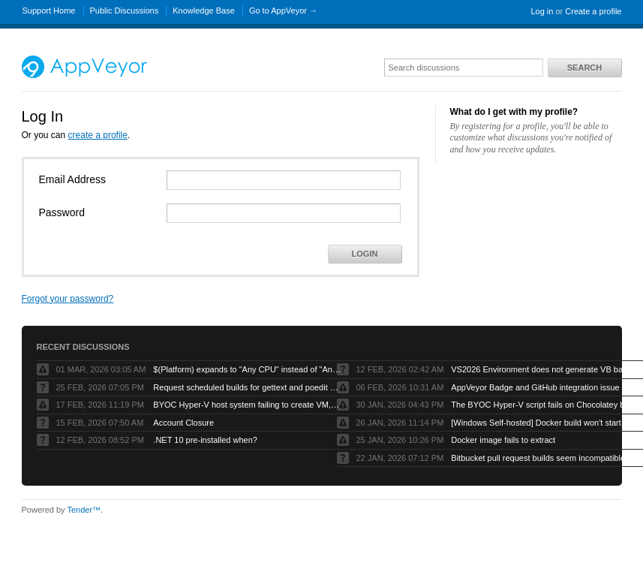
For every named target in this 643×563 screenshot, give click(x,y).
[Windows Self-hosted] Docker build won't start (535, 422)
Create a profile (593, 11)
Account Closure (183, 422)
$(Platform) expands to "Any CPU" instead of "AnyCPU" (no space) (247, 369)
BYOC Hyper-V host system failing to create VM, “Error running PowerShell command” (247, 404)
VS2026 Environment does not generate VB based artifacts (544, 369)
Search (584, 67)
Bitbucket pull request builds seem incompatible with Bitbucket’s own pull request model (544, 457)
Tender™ (84, 509)
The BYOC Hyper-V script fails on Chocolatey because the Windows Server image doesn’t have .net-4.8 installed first (544, 404)
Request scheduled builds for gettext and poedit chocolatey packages (247, 387)
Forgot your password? (68, 299)
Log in (541, 11)
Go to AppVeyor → (283, 10)
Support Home (49, 10)
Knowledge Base (204, 10)
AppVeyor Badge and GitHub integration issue (535, 387)
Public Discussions (124, 10)
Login (365, 253)
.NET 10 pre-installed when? (205, 439)
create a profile (98, 135)
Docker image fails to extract (503, 439)
